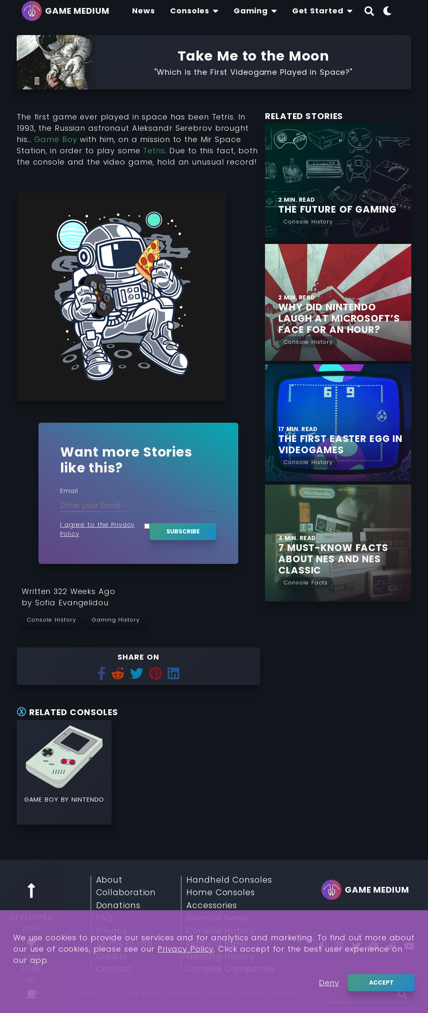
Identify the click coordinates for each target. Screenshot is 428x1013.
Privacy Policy (186, 1004)
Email (69, 491)
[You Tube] (409, 946)
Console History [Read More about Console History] (220, 931)
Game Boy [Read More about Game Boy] (42, 799)
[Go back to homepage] (68, 11)
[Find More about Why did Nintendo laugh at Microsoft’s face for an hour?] (344, 318)
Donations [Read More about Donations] (118, 905)
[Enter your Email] (138, 505)
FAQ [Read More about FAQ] (104, 918)
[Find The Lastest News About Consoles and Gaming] (143, 11)
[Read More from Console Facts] (305, 581)
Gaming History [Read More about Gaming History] (220, 956)
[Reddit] (391, 946)
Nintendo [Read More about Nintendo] (87, 799)
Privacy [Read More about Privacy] (111, 931)
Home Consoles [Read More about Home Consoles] (220, 893)
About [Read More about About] (109, 880)
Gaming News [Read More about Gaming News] (216, 943)
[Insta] (339, 946)
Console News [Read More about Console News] (216, 918)
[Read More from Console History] (307, 221)
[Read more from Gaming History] (118, 619)
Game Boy (55, 139)
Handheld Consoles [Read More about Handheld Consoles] (229, 880)
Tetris (154, 150)
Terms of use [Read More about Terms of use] (124, 943)
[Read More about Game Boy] (64, 756)
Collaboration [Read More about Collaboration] (126, 893)
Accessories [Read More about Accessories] (211, 905)
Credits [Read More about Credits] (111, 956)
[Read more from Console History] (54, 619)
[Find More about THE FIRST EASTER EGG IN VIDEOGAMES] (344, 444)
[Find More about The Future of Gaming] (338, 182)
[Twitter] (356, 946)
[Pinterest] (374, 946)
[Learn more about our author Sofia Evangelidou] (72, 602)
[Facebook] (321, 946)
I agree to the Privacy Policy (97, 529)
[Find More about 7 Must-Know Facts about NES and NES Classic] (344, 559)
